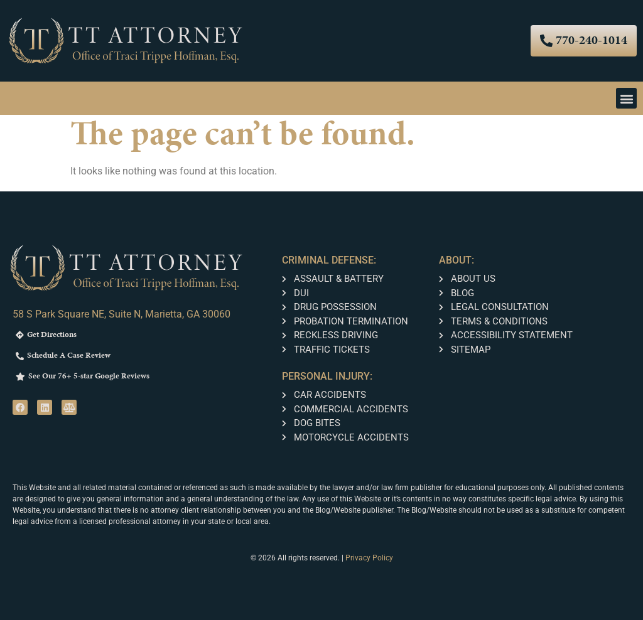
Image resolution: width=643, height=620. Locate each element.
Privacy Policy (369, 557)
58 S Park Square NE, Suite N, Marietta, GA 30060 (121, 314)
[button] (626, 98)
